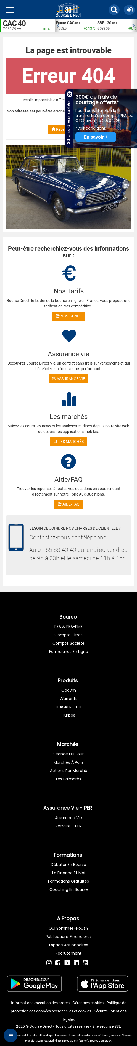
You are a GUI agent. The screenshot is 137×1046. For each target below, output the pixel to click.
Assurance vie (68, 818)
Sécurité (101, 1011)
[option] (75, 25)
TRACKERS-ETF (68, 707)
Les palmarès (68, 779)
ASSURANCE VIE (68, 378)
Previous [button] (57, 26)
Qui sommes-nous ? (69, 928)
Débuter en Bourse (68, 864)
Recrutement (68, 953)
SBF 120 (104, 22)
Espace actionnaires (68, 945)
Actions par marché (68, 770)
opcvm (68, 690)
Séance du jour (68, 754)
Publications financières (69, 936)
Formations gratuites (68, 881)
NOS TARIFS (68, 316)
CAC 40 (14, 23)
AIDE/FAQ (69, 504)
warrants (68, 698)
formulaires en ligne (68, 651)
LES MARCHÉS (69, 441)
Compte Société (68, 643)
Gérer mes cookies (88, 1003)
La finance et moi (68, 873)
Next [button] (134, 26)
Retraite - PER (68, 826)
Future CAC (65, 22)
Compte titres (68, 635)
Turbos (68, 715)
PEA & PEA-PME (68, 626)
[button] (114, 10)
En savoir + (95, 137)
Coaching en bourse (68, 889)
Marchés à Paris (69, 762)
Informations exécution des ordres (40, 1003)
